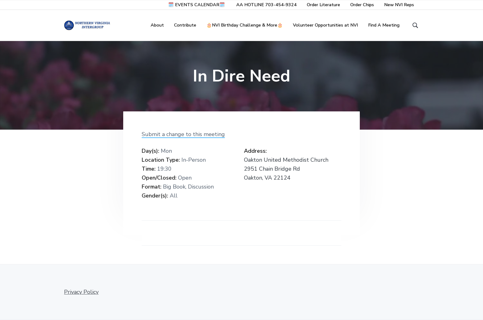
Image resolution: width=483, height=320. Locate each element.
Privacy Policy (81, 292)
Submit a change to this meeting (183, 134)
